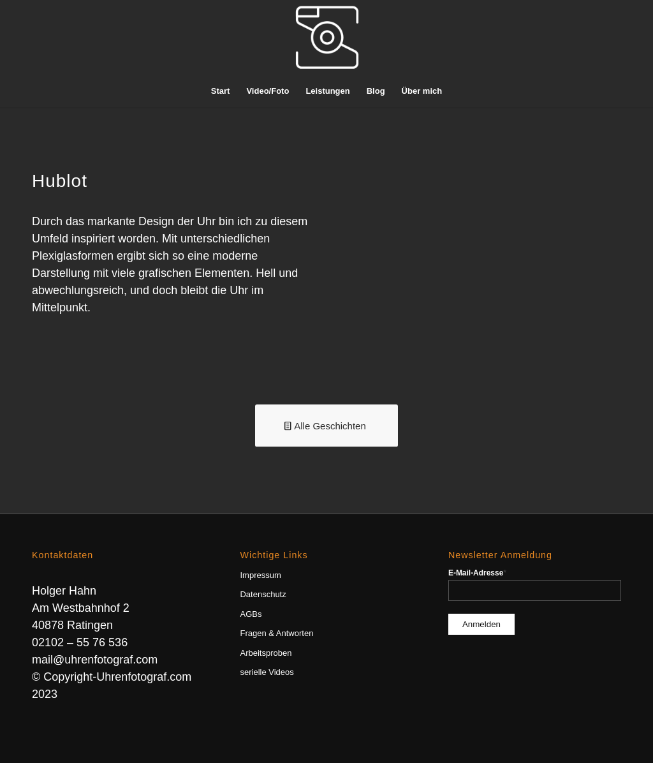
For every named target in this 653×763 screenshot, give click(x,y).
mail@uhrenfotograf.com (95, 659)
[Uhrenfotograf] (326, 37)
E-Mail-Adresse (477, 572)
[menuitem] (220, 91)
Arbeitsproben (265, 653)
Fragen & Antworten (276, 633)
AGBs (250, 614)
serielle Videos (266, 672)
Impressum (260, 575)
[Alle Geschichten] (326, 425)
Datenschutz (263, 594)
